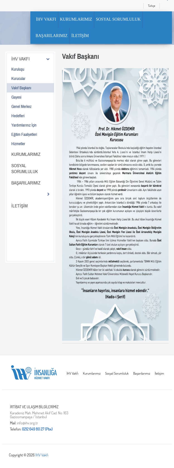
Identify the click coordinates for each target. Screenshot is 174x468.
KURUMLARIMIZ (76, 19)
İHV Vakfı (72, 373)
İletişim (159, 373)
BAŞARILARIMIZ (52, 35)
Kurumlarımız (92, 373)
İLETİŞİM (80, 35)
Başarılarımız (141, 373)
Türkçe (151, 5)
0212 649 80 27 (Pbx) (37, 429)
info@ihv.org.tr (27, 423)
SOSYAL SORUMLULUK (118, 19)
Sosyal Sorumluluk (117, 373)
